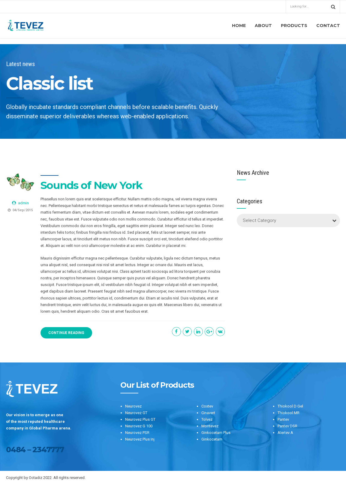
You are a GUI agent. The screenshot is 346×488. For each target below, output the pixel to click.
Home (239, 25)
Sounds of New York (91, 185)
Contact (328, 25)
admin (23, 203)
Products (294, 25)
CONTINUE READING (66, 333)
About (263, 25)
